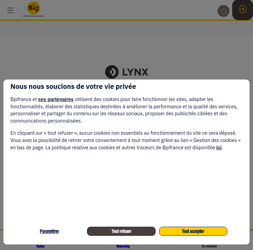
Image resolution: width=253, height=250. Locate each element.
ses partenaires (56, 99)
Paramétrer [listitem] (49, 231)
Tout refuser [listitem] (121, 231)
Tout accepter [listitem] (193, 231)
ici (219, 147)
